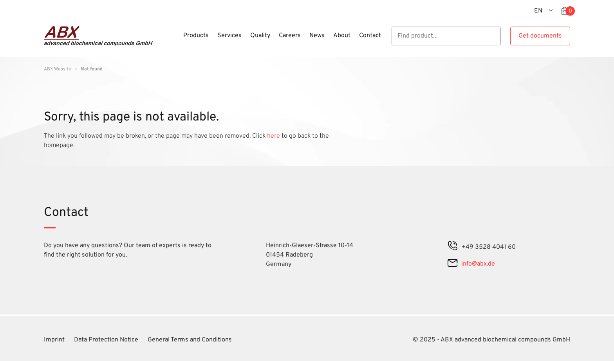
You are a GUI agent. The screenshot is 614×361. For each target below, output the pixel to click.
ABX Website (57, 69)
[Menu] (176, 40)
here (274, 136)
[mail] (452, 264)
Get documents (540, 36)
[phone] (452, 247)
